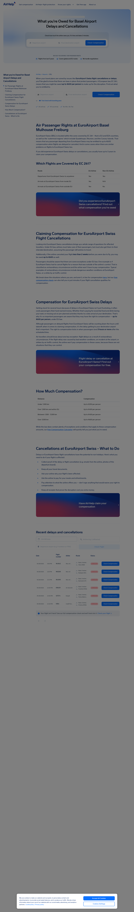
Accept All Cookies (99, 898)
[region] (67, 901)
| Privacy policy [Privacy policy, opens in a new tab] (39, 904)
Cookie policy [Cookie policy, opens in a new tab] (29, 904)
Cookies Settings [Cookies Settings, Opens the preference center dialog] (99, 904)
